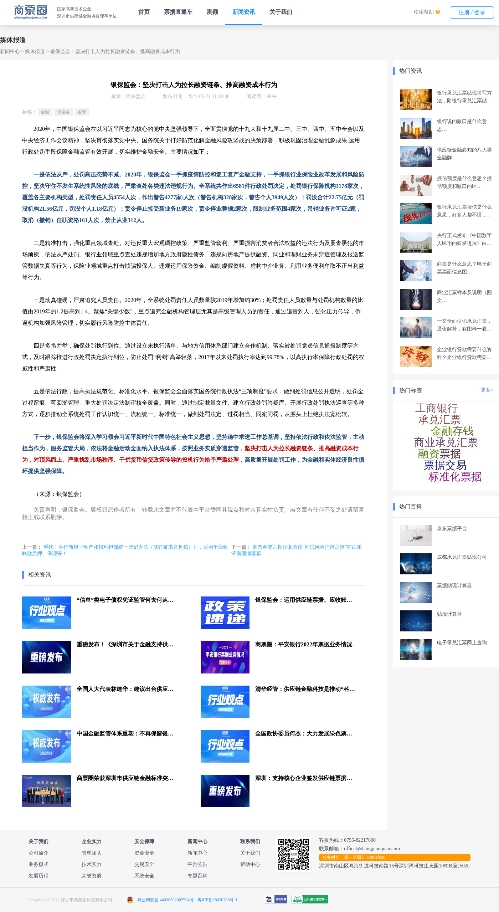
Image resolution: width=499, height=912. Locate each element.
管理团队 (92, 853)
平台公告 (197, 864)
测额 (212, 12)
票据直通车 (178, 12)
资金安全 (144, 853)
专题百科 (197, 875)
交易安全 (144, 864)
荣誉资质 (92, 875)
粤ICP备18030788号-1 (217, 899)
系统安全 (144, 875)
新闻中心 (10, 51)
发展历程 (38, 875)
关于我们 (280, 12)
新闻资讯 (243, 12)
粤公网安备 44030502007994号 (165, 899)
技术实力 (92, 864)
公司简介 (38, 853)
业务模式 (38, 864)
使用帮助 (424, 12)
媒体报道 (35, 51)
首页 (144, 12)
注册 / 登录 (471, 12)
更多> (487, 390)
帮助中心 (250, 864)
